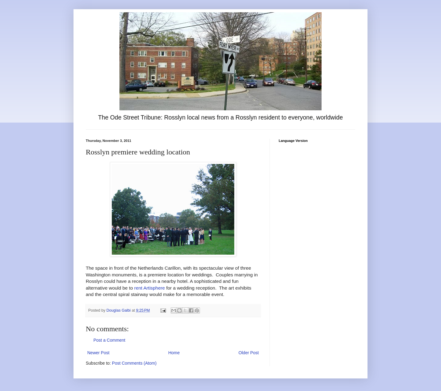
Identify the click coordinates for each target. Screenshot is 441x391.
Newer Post (98, 352)
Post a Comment (109, 340)
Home (173, 352)
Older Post (249, 352)
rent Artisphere (149, 287)
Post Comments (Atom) (134, 363)
